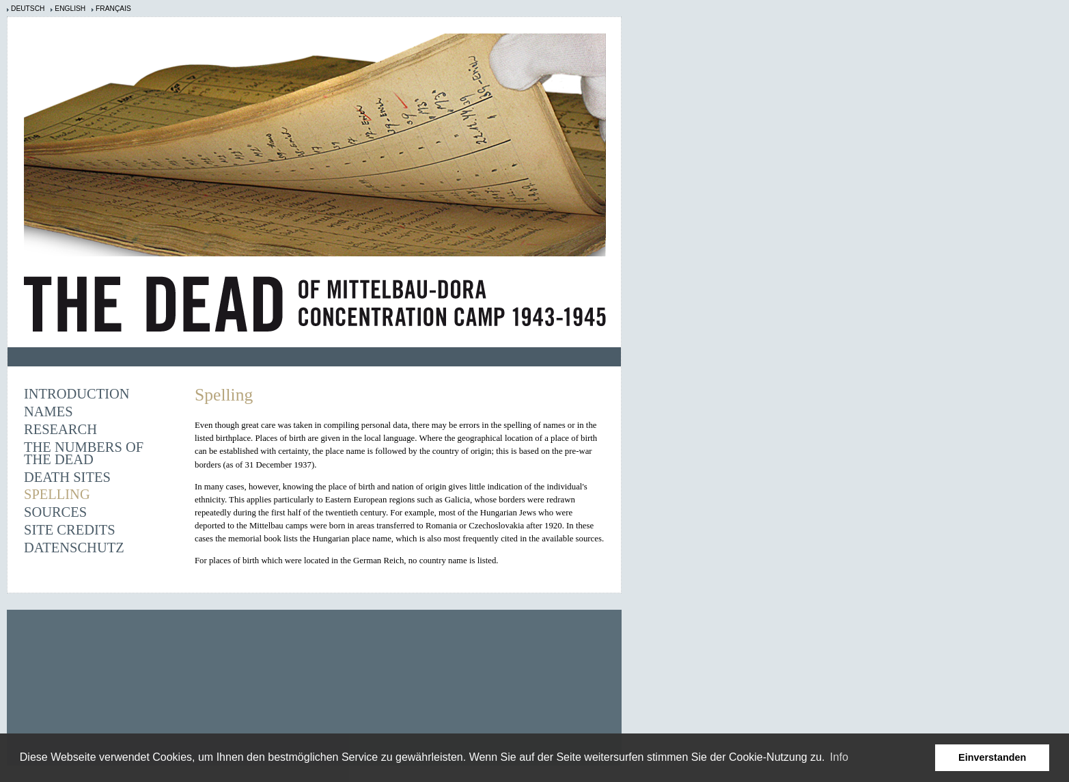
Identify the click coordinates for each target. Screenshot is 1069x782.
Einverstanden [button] (992, 757)
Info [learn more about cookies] (839, 757)
